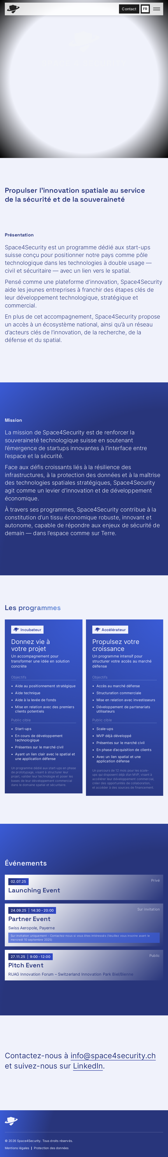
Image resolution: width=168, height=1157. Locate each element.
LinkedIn (88, 1065)
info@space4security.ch (113, 1055)
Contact (129, 9)
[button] (145, 9)
